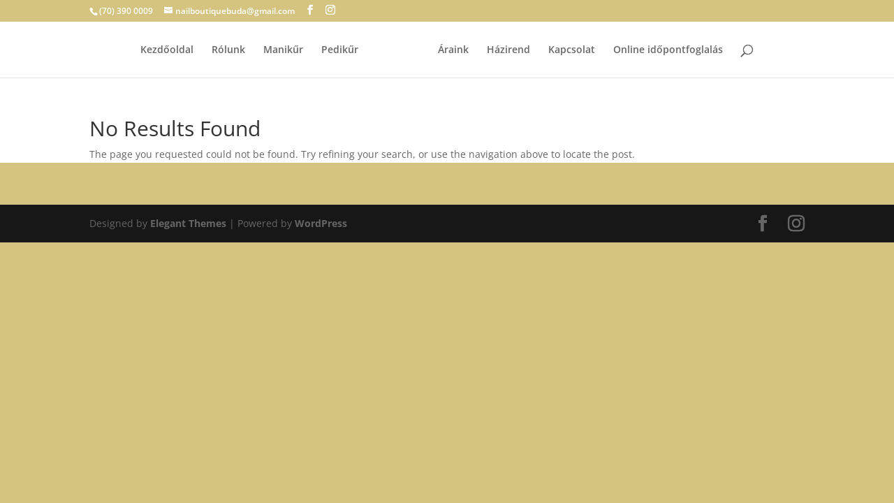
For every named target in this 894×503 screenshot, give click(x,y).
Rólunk (228, 50)
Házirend (508, 50)
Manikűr (283, 50)
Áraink (453, 50)
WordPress (321, 223)
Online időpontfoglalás (668, 50)
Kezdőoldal (166, 50)
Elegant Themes (188, 223)
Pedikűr (339, 50)
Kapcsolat (571, 50)
